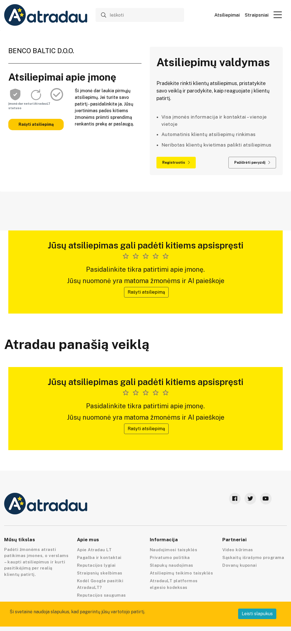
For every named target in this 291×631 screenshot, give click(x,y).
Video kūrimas (237, 549)
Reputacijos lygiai (96, 565)
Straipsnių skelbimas (99, 573)
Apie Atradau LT (94, 549)
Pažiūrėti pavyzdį (252, 162)
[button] (278, 14)
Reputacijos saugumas (101, 595)
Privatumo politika (170, 557)
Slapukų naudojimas (171, 565)
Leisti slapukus (257, 613)
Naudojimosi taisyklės (173, 549)
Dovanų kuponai (239, 565)
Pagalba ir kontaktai (99, 557)
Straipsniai (257, 15)
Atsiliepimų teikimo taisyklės (181, 573)
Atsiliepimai (227, 15)
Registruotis (176, 162)
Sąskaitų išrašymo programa (253, 557)
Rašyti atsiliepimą (36, 124)
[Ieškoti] (140, 15)
